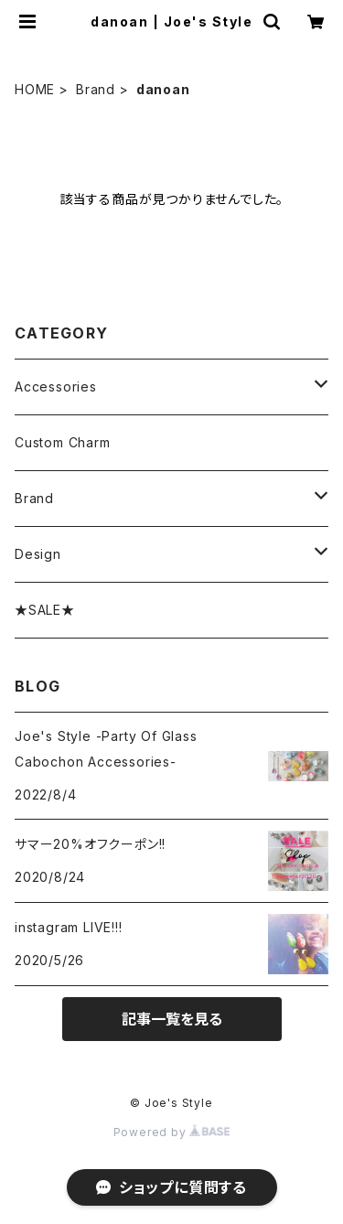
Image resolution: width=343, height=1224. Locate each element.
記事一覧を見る (172, 1019)
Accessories (56, 386)
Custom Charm (63, 442)
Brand (95, 89)
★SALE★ (45, 609)
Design (38, 554)
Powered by (171, 1132)
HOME (35, 89)
